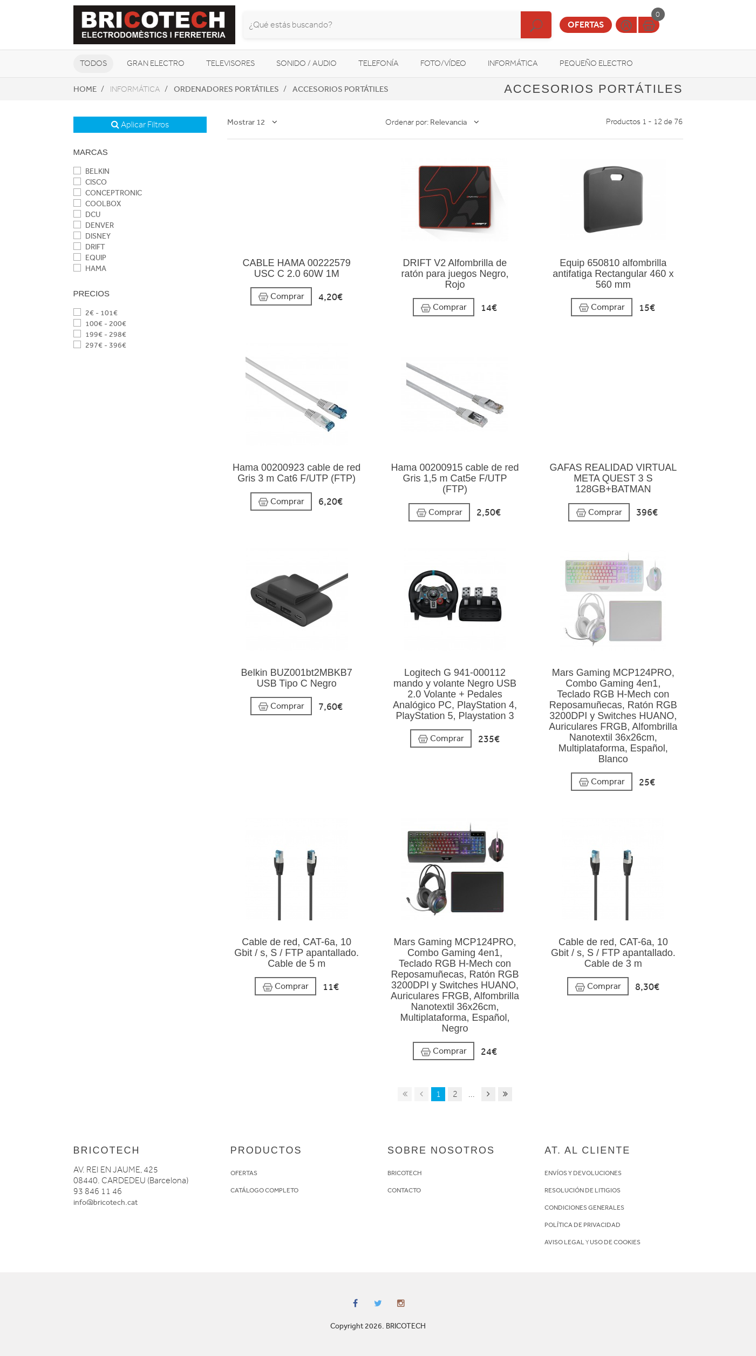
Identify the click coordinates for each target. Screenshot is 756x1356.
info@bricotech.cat (105, 1202)
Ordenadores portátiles (226, 89)
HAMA (89, 268)
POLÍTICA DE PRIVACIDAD (582, 1225)
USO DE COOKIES (615, 1242)
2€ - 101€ (95, 312)
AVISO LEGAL (564, 1242)
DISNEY (92, 236)
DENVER (93, 225)
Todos (93, 63)
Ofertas (586, 24)
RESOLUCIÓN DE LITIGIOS (582, 1190)
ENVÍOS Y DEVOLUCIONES (583, 1173)
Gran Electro (156, 63)
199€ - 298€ (99, 334)
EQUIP (89, 257)
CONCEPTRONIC (107, 193)
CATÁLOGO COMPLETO (264, 1190)
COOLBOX (97, 203)
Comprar (281, 296)
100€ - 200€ (99, 323)
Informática (513, 63)
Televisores (230, 63)
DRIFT (89, 247)
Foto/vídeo (443, 63)
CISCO (90, 182)
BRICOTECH (404, 1173)
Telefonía (378, 63)
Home (85, 89)
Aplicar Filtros (140, 125)
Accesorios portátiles (340, 89)
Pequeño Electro (596, 63)
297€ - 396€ (99, 345)
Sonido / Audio (306, 63)
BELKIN (91, 171)
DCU (86, 214)
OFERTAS (243, 1173)
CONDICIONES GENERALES (584, 1207)
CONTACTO (404, 1190)
